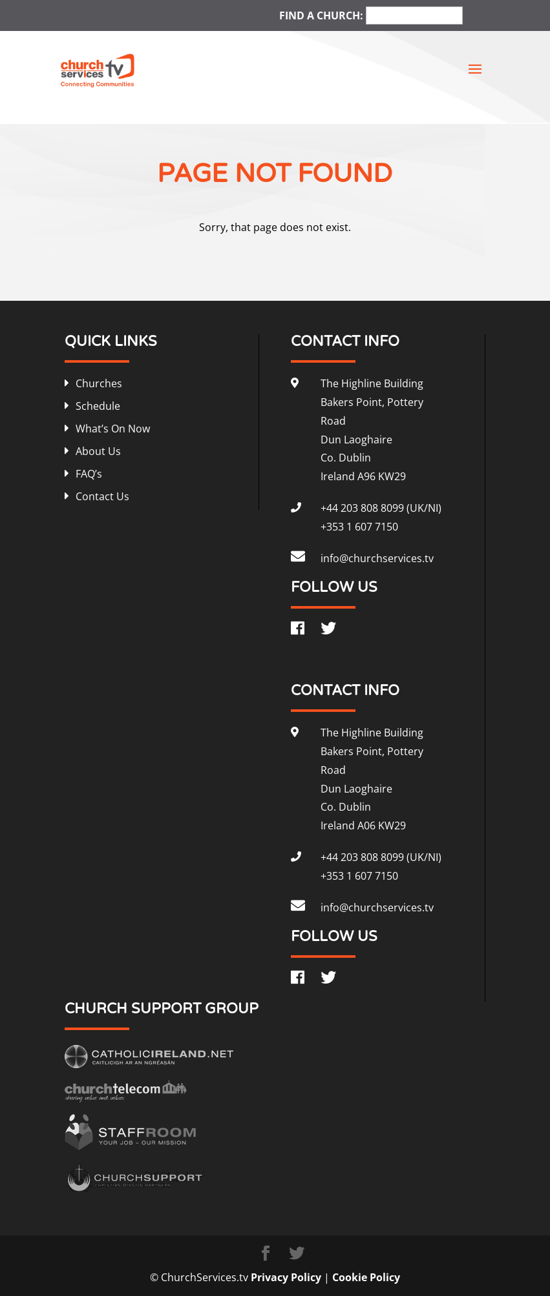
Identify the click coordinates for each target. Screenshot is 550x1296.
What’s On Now (113, 428)
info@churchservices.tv (377, 558)
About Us (98, 451)
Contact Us (102, 496)
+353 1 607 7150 (359, 527)
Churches (99, 383)
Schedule (98, 406)
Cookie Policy (366, 1277)
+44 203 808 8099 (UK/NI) (381, 508)
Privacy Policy (286, 1277)
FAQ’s (89, 474)
